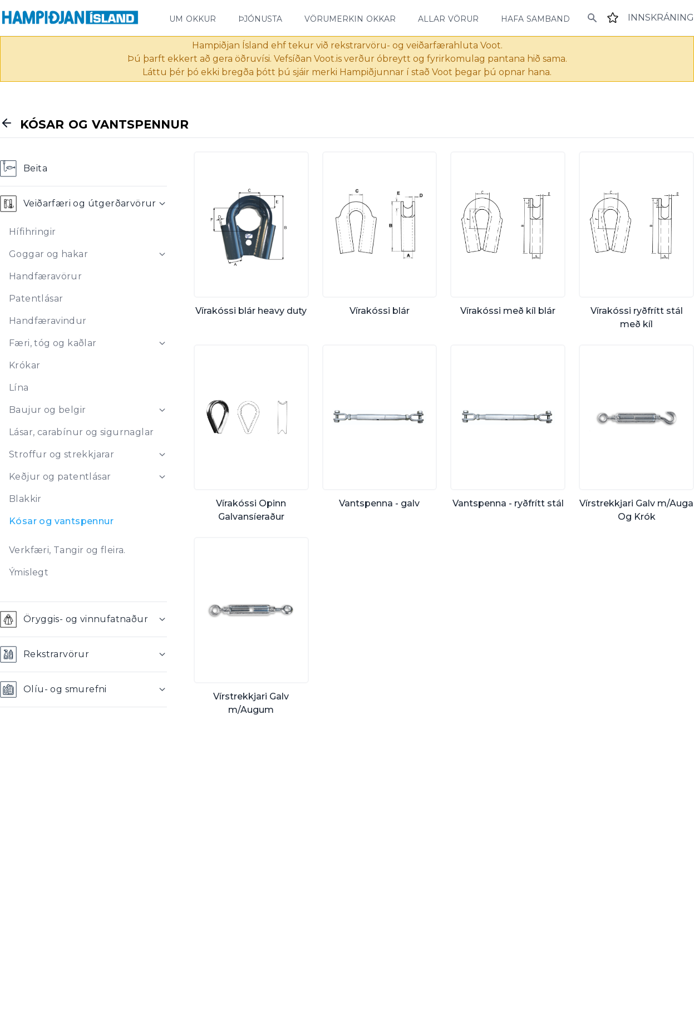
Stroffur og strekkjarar (61, 454)
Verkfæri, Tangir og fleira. (67, 550)
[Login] (661, 17)
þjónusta (260, 17)
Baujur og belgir (47, 410)
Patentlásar (36, 298)
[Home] (70, 18)
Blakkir (25, 499)
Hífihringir (32, 231)
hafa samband (535, 17)
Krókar (24, 365)
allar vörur (448, 17)
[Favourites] (613, 18)
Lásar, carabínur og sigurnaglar (81, 432)
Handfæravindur (48, 321)
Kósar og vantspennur (61, 521)
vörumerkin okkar (350, 17)
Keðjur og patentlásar (60, 476)
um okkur (192, 17)
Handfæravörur (45, 276)
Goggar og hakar (48, 254)
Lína (19, 387)
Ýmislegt (28, 572)
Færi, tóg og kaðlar (53, 343)
